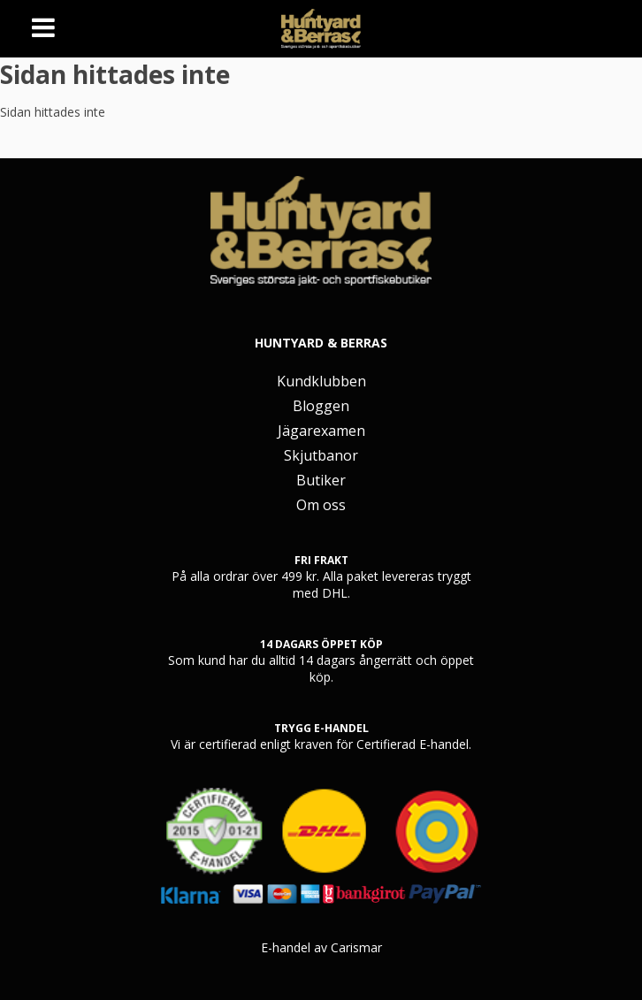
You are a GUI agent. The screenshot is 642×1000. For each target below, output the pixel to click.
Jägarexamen (321, 430)
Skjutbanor (321, 455)
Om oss (321, 505)
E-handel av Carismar (321, 947)
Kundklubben (321, 381)
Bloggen (321, 406)
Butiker (321, 480)
